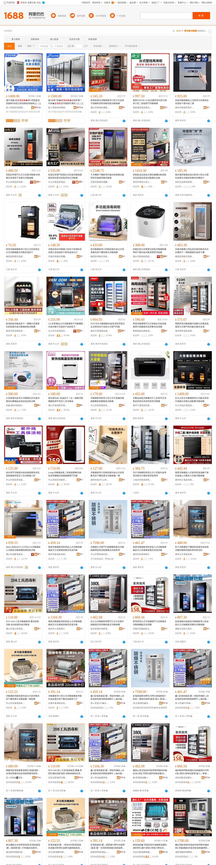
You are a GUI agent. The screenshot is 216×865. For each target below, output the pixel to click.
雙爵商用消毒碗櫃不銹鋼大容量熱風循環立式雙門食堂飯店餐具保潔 (192, 325)
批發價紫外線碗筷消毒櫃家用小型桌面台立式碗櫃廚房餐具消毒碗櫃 (192, 623)
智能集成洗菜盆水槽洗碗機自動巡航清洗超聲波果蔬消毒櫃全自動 (149, 176)
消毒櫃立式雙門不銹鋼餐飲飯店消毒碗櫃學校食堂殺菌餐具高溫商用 (107, 548)
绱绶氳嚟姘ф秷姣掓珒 (17, 112)
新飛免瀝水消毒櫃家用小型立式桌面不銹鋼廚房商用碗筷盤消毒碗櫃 (107, 102)
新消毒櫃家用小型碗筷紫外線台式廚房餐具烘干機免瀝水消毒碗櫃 (107, 251)
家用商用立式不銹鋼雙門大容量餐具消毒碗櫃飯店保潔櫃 (149, 623)
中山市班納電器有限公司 (100, 405)
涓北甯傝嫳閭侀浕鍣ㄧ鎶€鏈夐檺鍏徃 (57, 852)
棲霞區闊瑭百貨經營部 (15, 256)
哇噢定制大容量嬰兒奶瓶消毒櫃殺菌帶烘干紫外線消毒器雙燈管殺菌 (149, 251)
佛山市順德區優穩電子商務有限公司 (100, 107)
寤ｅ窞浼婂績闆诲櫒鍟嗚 (100, 777)
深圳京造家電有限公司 (184, 182)
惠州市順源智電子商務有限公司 (184, 107)
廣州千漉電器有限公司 (142, 405)
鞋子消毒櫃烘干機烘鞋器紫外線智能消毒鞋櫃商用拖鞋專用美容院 (192, 548)
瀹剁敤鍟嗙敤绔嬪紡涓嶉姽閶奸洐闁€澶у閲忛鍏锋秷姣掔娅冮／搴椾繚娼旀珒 (192, 772)
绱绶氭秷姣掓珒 (56, 112)
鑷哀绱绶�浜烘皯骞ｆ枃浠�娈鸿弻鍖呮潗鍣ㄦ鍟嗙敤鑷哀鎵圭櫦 (65, 102)
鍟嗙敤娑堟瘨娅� (73, 112)
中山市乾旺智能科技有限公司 (57, 480)
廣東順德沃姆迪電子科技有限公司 (142, 331)
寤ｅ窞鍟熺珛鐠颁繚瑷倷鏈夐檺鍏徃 (15, 107)
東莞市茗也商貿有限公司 (15, 331)
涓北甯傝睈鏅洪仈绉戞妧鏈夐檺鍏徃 (142, 703)
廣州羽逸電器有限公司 (57, 554)
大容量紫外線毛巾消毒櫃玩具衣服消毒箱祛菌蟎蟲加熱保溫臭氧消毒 (22, 399)
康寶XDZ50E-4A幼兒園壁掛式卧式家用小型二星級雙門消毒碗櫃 (150, 102)
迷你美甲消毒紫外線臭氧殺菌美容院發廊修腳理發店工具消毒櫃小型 (22, 474)
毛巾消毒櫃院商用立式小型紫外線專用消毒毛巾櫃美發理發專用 (149, 474)
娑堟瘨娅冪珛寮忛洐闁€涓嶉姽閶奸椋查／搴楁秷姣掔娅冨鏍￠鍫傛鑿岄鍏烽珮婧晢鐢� (150, 698)
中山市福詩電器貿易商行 (184, 405)
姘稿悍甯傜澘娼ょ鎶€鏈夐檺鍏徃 (100, 852)
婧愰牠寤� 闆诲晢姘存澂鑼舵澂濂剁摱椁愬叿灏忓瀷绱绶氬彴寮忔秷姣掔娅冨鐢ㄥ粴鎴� (150, 846)
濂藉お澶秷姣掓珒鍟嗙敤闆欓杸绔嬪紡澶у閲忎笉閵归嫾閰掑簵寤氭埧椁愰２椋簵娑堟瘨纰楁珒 (150, 772)
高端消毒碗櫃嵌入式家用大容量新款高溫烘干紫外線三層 (192, 102)
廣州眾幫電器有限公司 (184, 331)
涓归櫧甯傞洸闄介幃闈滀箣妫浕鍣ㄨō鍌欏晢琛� (184, 777)
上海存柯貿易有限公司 (142, 480)
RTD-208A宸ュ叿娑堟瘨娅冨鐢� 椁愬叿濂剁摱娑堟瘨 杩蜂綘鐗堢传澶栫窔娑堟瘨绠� (65, 772)
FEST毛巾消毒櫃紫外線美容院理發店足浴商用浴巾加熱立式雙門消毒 (108, 325)
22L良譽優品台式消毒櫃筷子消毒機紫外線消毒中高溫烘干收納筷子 (65, 325)
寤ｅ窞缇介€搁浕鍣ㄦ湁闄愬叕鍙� (100, 703)
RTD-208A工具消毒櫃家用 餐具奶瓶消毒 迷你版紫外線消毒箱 (22, 623)
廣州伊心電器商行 (56, 629)
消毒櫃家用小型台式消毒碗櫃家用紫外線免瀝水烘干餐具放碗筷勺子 (65, 697)
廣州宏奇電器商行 (141, 554)
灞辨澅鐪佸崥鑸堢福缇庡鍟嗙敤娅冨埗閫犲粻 (184, 852)
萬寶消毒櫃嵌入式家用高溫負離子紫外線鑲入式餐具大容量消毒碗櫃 (192, 474)
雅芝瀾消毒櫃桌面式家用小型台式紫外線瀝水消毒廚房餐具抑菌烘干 (192, 176)
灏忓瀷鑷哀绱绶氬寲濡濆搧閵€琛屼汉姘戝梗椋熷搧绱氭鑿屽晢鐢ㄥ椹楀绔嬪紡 (23, 102)
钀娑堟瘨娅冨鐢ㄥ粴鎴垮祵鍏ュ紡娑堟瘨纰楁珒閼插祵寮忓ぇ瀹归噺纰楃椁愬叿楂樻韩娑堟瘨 (107, 698)
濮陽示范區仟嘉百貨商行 (184, 629)
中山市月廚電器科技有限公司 (57, 331)
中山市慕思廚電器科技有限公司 (15, 182)
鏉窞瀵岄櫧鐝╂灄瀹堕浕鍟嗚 (142, 777)
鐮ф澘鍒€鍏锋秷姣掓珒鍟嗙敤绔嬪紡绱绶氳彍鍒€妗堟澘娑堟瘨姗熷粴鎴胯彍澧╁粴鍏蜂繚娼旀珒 (192, 846)
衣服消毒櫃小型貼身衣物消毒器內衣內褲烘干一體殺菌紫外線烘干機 (192, 251)
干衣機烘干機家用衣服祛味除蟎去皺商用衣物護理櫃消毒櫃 (107, 176)
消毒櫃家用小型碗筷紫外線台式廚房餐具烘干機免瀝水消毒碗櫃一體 (107, 474)
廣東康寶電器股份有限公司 (142, 107)
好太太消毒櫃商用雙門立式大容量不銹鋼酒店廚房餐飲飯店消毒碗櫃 (107, 623)
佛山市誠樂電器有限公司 (15, 554)
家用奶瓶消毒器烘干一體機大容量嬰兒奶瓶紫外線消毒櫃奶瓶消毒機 (22, 325)
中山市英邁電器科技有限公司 (15, 703)
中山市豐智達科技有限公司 (100, 554)
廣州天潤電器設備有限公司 (100, 331)
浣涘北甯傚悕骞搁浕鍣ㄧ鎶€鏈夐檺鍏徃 (142, 852)
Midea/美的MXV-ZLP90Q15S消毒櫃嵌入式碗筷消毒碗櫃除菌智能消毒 (23, 548)
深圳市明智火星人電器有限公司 (142, 182)
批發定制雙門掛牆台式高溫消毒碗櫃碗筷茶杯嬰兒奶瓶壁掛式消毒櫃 (65, 176)
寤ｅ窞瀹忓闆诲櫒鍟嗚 (184, 703)
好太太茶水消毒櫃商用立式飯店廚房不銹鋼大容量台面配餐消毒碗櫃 (192, 399)
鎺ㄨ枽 (38, 103)
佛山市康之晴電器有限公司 (15, 629)
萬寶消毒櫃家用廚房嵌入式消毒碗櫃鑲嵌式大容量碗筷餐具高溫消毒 (65, 548)
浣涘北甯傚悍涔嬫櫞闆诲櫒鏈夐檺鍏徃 (57, 777)
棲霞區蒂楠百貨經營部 (100, 256)
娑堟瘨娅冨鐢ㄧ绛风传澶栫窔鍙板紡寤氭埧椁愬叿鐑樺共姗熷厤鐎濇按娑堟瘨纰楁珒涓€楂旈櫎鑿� (65, 846)
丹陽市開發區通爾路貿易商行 (100, 182)
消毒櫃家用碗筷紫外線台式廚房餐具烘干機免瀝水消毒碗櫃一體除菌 (22, 697)
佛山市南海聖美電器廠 (57, 405)
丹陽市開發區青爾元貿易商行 (57, 256)
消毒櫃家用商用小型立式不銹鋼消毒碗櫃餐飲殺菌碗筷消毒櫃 (107, 399)
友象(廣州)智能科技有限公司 (15, 405)
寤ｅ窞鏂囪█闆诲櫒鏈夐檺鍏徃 (15, 777)
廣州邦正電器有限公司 (184, 480)
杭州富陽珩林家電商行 (100, 629)
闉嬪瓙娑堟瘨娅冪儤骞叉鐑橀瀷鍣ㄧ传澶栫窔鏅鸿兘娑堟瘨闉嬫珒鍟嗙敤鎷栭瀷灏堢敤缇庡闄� (23, 772)
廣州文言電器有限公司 (184, 554)
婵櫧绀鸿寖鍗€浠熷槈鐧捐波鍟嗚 (15, 852)
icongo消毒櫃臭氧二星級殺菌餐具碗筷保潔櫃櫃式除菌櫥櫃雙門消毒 (64, 474)
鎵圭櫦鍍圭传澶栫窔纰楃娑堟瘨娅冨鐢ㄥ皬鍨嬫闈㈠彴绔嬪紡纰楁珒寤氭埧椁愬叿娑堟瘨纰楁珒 (23, 846)
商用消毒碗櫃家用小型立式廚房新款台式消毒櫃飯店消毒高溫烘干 (22, 251)
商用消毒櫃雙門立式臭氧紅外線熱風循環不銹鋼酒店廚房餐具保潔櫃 (149, 325)
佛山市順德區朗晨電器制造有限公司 (142, 256)
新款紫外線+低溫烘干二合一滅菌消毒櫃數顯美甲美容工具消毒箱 (65, 399)
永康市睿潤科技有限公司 (57, 703)
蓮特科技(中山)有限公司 (100, 480)
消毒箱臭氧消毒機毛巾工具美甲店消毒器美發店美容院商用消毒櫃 (149, 399)
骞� (37, 107)
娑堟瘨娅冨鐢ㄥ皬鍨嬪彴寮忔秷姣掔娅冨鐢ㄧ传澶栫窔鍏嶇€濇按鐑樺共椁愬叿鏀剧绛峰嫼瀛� (108, 846)
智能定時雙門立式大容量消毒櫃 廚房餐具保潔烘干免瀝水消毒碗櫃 (23, 176)
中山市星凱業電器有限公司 (15, 480)
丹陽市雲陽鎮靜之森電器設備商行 (142, 629)
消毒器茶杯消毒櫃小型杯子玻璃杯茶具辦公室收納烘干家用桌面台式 (65, 251)
